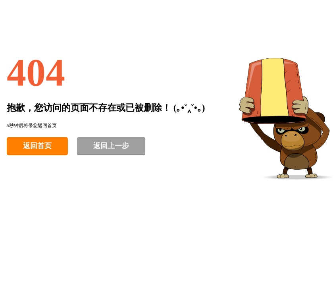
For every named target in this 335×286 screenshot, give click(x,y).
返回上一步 (111, 146)
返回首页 (37, 146)
